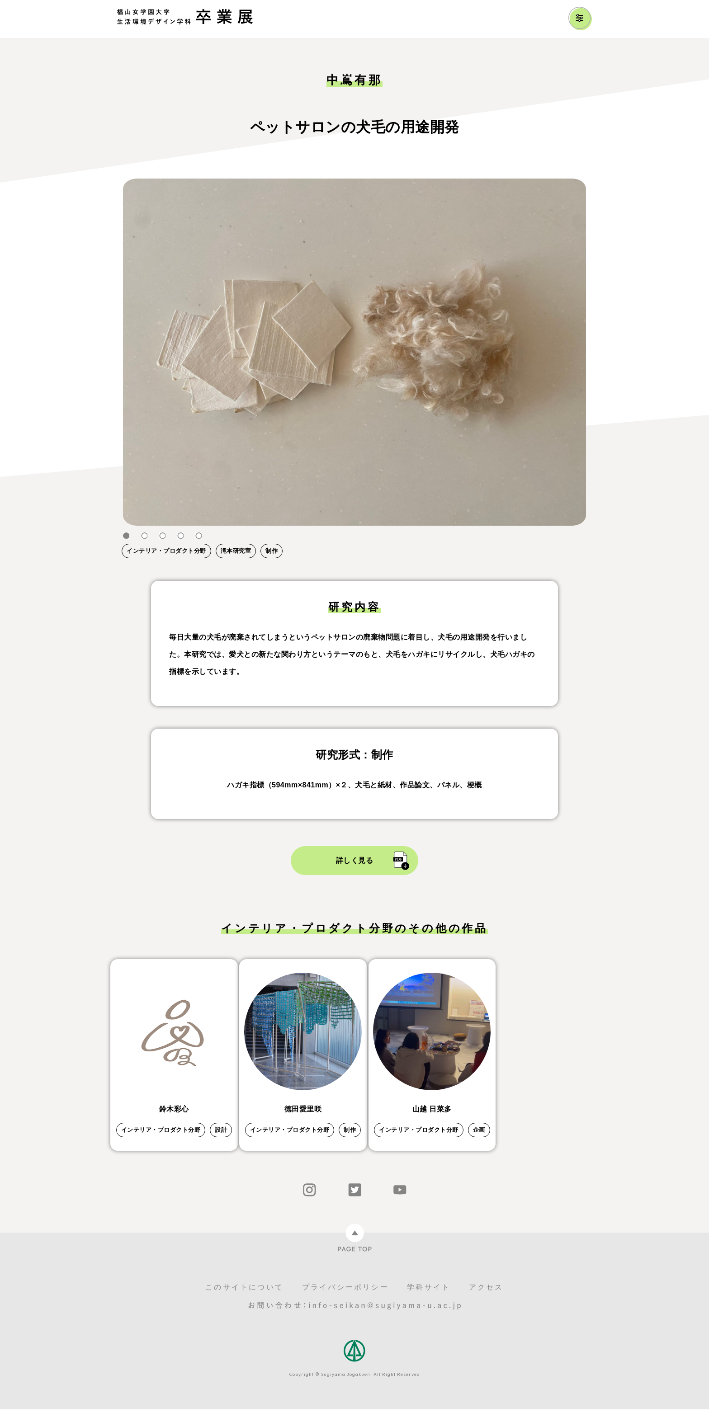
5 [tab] (198, 535)
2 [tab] (144, 535)
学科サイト (428, 1300)
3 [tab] (162, 535)
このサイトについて (244, 1300)
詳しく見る (354, 860)
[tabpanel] (354, 352)
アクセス (486, 1300)
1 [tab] (126, 535)
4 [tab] (180, 535)
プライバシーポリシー (345, 1300)
